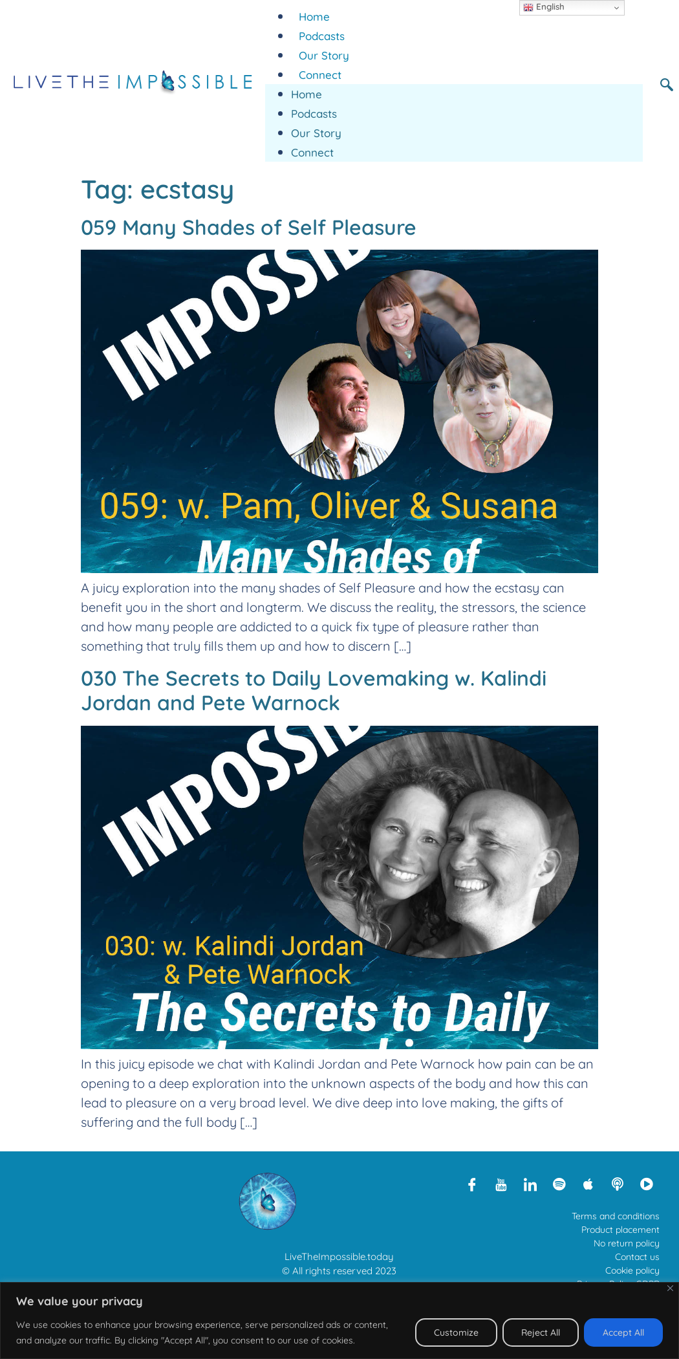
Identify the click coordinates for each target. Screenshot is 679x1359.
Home (314, 16)
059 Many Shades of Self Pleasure (248, 227)
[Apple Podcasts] (588, 1183)
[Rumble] (646, 1183)
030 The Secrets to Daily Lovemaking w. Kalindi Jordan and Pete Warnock (313, 690)
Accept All (623, 1332)
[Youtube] (501, 1183)
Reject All (540, 1332)
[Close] (670, 1288)
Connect (320, 75)
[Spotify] (559, 1183)
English (544, 7)
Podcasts (322, 36)
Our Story (324, 55)
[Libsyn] (617, 1183)
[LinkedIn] (530, 1183)
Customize (456, 1332)
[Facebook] (472, 1183)
